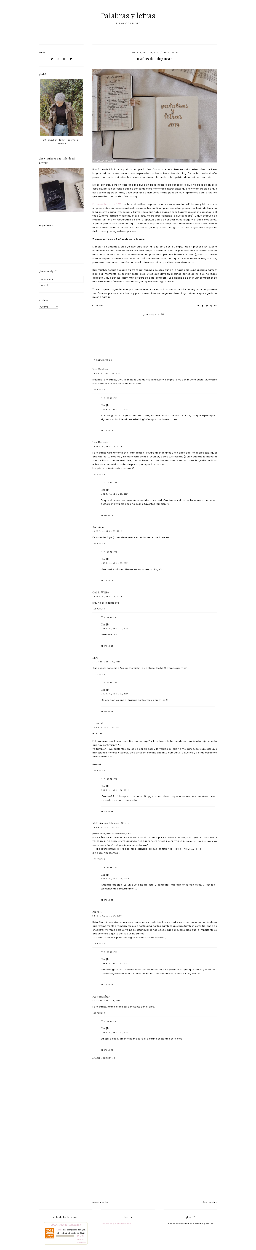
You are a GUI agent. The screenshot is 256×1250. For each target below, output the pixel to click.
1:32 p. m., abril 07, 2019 (115, 494)
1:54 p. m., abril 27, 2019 (115, 963)
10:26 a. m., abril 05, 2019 (107, 446)
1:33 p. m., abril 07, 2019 (115, 563)
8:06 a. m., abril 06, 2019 (106, 827)
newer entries (100, 1202)
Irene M (97, 723)
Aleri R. (97, 911)
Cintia (60, 1229)
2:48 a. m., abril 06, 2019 (106, 727)
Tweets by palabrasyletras (116, 1223)
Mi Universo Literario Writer (111, 823)
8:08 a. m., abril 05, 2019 (106, 373)
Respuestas (111, 398)
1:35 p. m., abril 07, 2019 (115, 694)
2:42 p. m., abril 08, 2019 (115, 790)
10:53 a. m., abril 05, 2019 (107, 596)
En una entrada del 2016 (107, 204)
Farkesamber (101, 996)
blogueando (171, 52)
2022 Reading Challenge (66, 1224)
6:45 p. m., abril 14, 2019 (106, 1001)
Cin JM (105, 405)
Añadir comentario (103, 1058)
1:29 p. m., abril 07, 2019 (115, 409)
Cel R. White (100, 592)
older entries (209, 1202)
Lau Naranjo (100, 442)
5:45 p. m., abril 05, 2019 (106, 662)
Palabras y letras (128, 15)
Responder (98, 389)
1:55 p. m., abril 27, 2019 (115, 1032)
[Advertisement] (154, 1166)
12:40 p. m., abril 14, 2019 (107, 916)
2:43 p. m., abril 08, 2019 (115, 879)
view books (81, 1243)
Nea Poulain (100, 369)
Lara (95, 657)
